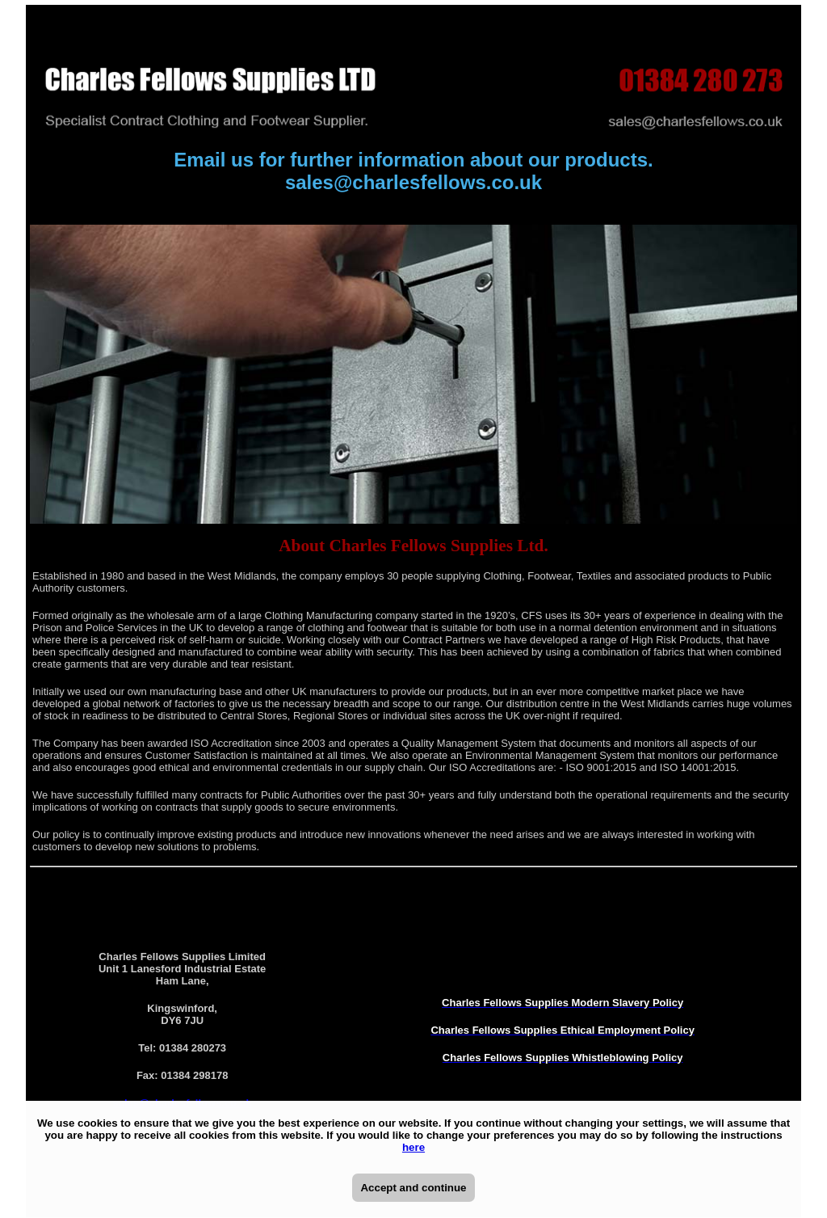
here (413, 1147)
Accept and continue (413, 1188)
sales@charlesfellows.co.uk (413, 182)
